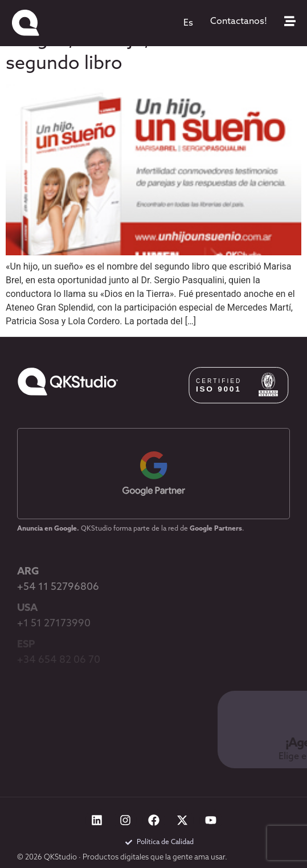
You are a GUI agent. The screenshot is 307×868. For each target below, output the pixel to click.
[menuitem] (188, 23)
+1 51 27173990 (54, 623)
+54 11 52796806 (58, 587)
